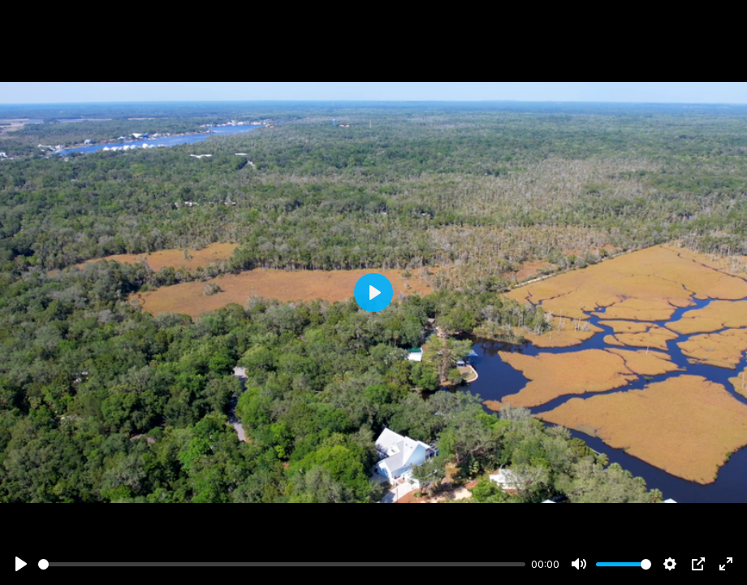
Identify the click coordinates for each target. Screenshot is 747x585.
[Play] (21, 564)
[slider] (281, 564)
